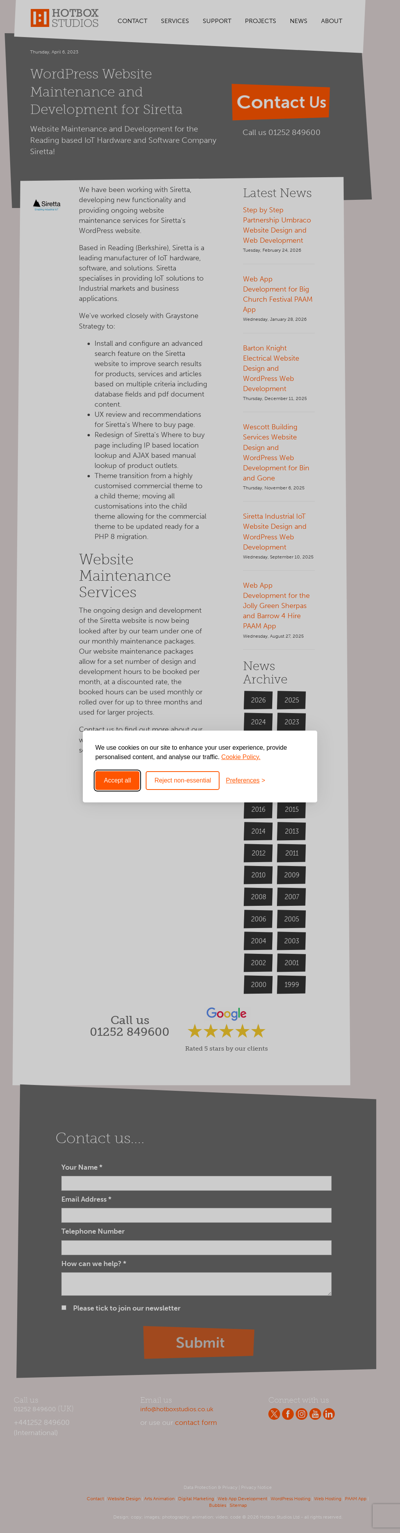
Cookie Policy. (241, 757)
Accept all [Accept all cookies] (117, 780)
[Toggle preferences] (245, 780)
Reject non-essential (182, 780)
